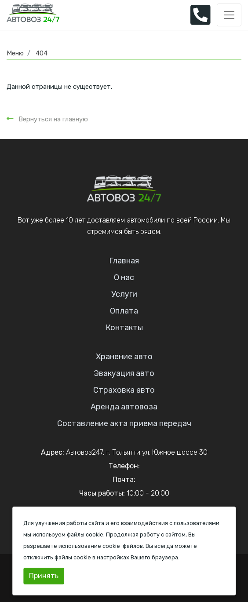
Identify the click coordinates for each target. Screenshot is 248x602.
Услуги (124, 294)
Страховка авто (124, 390)
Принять (43, 576)
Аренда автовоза (124, 407)
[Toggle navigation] (229, 15)
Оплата (124, 311)
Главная (124, 261)
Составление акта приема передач (124, 423)
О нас (124, 277)
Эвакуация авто (124, 373)
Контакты (124, 327)
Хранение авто (124, 356)
